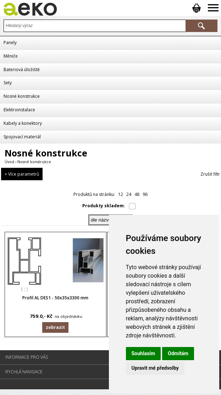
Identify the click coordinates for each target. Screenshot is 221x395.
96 (145, 194)
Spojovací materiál (22, 137)
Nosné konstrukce (22, 96)
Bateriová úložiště (22, 69)
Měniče (11, 56)
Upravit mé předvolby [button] (155, 368)
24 (128, 194)
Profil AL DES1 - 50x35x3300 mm (55, 301)
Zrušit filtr (210, 174)
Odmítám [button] (178, 353)
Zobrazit (55, 330)
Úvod (9, 161)
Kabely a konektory (23, 123)
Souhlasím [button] (143, 353)
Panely (10, 42)
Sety (8, 83)
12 (120, 194)
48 (136, 194)
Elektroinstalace (19, 110)
